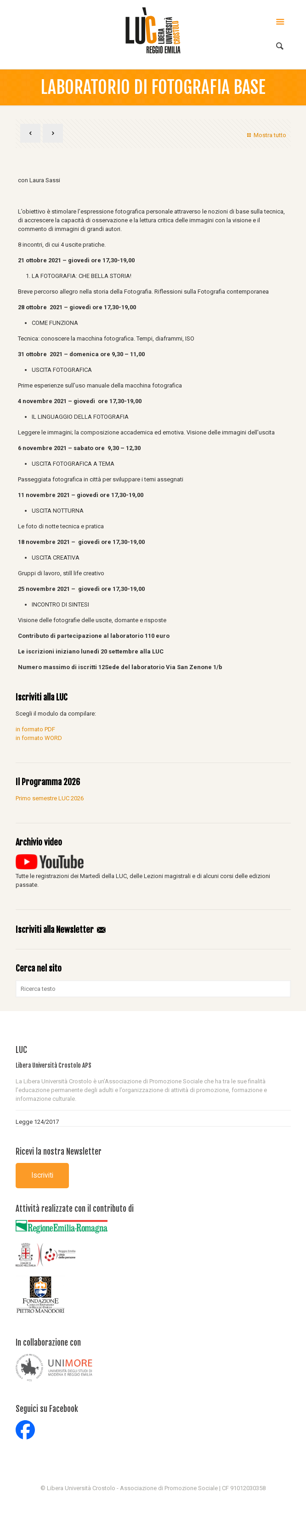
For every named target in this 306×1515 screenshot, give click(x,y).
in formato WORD (39, 737)
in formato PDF (35, 729)
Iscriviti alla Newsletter (61, 930)
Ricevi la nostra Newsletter (59, 1151)
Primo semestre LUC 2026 (50, 798)
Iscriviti (42, 1175)
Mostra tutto (265, 135)
